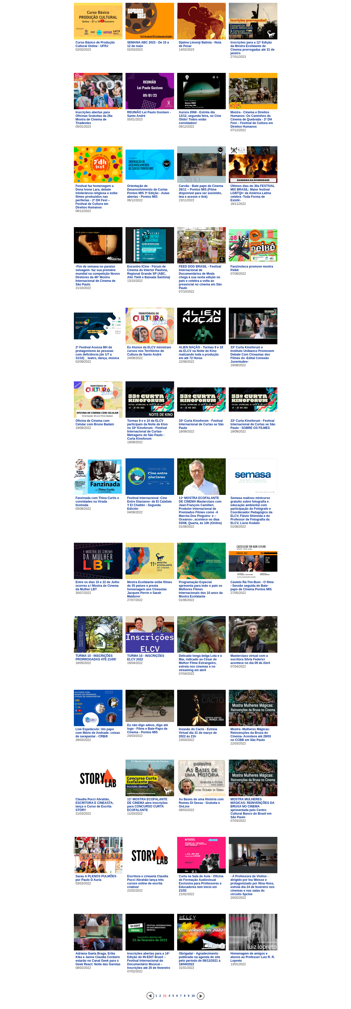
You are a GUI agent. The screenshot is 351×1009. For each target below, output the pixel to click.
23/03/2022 (186, 740)
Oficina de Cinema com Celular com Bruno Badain (95, 422)
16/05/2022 (83, 663)
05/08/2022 (83, 509)
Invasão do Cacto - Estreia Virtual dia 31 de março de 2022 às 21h (198, 732)
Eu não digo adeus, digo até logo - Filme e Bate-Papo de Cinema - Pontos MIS (147, 728)
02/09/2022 (83, 361)
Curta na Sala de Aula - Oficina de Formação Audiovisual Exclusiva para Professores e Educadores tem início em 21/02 (201, 883)
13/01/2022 (238, 964)
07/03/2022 (238, 821)
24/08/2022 (135, 358)
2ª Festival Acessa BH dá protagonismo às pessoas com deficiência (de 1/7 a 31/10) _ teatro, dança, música (97, 353)
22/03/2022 (238, 743)
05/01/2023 (83, 126)
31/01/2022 (186, 968)
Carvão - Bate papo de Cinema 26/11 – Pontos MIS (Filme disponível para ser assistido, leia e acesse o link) (201, 191)
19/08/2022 (238, 365)
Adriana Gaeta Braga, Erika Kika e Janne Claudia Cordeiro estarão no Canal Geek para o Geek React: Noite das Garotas (98, 959)
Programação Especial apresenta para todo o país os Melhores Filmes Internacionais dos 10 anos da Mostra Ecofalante (201, 589)
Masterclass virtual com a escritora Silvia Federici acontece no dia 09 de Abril (250, 659)
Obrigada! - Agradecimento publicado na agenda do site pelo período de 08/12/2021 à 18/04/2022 (200, 959)
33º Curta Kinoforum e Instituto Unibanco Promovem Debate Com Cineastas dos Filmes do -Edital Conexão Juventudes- (252, 354)
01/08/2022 (186, 526)
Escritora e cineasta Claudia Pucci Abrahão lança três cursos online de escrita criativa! (147, 881)
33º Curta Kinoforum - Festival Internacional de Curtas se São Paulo (201, 424)
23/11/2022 (186, 200)
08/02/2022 (83, 968)
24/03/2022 (135, 736)
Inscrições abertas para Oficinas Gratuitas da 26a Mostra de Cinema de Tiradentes (94, 117)
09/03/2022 (186, 810)
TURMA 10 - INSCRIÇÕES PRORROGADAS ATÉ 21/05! (96, 657)
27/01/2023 (238, 57)
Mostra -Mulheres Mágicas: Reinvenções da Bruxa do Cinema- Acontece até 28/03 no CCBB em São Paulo (251, 734)
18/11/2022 (238, 204)
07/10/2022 (186, 291)
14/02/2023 (186, 49)
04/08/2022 (135, 512)
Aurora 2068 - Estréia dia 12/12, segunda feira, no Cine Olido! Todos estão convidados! (200, 117)
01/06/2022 (186, 600)
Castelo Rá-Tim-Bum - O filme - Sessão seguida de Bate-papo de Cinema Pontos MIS (252, 585)
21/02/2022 (186, 894)
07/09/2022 (238, 273)
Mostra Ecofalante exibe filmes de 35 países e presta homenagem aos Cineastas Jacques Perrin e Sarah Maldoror (149, 589)
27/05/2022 (238, 593)
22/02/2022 (135, 890)
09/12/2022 (186, 126)
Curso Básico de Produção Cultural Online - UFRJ (95, 44)
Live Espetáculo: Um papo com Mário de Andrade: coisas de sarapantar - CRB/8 (98, 732)
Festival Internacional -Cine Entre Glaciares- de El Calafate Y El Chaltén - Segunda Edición (149, 503)
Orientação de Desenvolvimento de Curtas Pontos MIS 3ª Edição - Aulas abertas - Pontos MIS (148, 191)
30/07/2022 (83, 593)
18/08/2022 (186, 431)
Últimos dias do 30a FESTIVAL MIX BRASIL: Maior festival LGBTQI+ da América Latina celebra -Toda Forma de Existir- (253, 193)
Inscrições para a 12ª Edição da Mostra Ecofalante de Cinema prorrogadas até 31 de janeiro (253, 48)
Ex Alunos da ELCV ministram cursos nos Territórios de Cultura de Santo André (149, 351)
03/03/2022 (83, 883)
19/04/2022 (135, 663)
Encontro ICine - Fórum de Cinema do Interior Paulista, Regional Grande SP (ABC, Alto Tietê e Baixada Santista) (148, 272)
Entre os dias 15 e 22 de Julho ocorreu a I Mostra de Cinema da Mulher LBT (97, 585)
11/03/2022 (135, 813)
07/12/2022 (238, 130)
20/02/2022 (238, 898)
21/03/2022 (83, 813)
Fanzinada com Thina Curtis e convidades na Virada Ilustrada (97, 501)
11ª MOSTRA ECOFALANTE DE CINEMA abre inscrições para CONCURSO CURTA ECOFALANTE (147, 804)
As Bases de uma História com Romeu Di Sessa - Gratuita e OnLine (201, 802)
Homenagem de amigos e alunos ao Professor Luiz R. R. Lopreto (253, 957)
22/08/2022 (186, 361)
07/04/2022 (186, 673)
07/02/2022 (135, 971)
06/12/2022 (83, 211)
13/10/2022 (135, 281)
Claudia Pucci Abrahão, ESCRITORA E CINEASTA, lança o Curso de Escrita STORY (95, 804)
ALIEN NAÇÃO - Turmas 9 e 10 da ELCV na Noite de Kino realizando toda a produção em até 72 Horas (201, 353)
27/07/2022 (135, 600)
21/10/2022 (83, 288)
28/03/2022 (83, 740)
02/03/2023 (83, 49)
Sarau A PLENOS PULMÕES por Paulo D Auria (96, 878)
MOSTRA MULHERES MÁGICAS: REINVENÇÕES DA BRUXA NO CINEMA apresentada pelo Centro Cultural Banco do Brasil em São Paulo (253, 808)
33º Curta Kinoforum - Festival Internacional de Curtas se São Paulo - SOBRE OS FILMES (253, 424)
